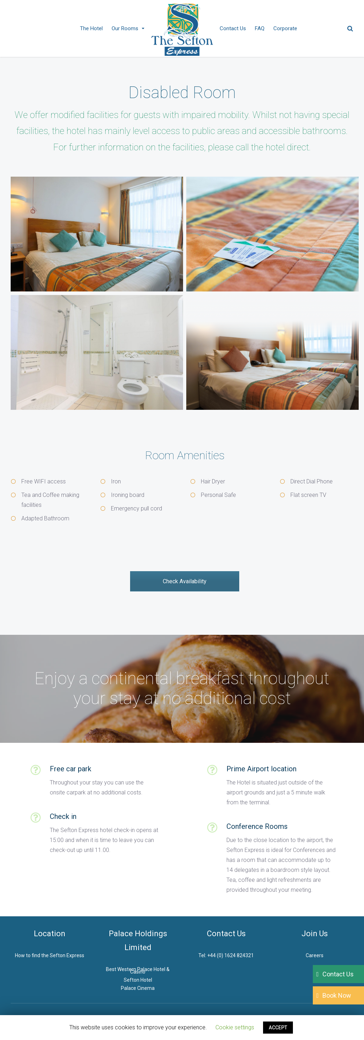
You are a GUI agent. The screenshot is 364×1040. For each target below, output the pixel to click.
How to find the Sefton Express (49, 955)
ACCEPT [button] (278, 1027)
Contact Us (233, 28)
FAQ (259, 28)
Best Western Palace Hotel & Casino (138, 970)
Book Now (336, 995)
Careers (314, 955)
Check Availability (185, 581)
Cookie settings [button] (234, 1027)
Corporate (285, 28)
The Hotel (91, 28)
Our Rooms (125, 28)
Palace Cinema (138, 988)
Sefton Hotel (138, 980)
